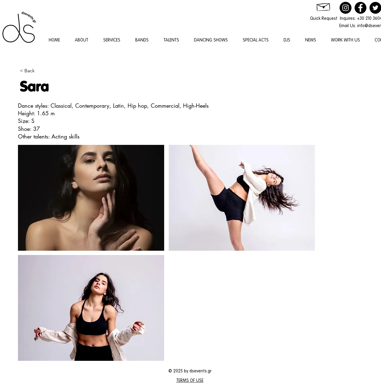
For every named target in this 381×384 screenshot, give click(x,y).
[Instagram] (345, 8)
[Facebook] (360, 8)
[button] (91, 198)
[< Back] (40, 70)
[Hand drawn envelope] (323, 6)
